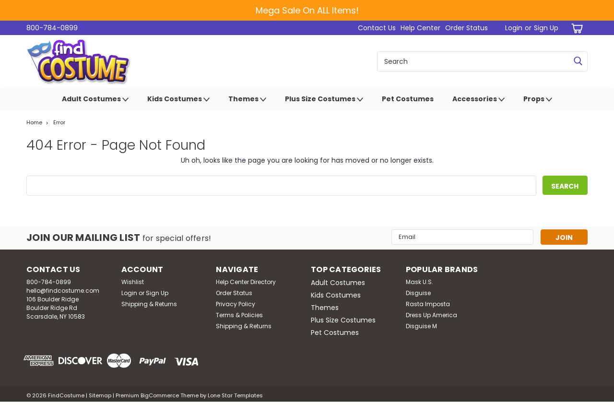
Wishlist (132, 282)
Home (34, 122)
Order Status (466, 28)
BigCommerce (160, 395)
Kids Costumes (178, 99)
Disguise (418, 293)
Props (537, 99)
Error (59, 122)
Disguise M (421, 326)
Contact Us (377, 28)
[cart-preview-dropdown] (575, 28)
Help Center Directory (246, 282)
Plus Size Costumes (324, 99)
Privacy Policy (235, 304)
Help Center (420, 28)
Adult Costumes (95, 99)
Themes (247, 99)
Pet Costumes (408, 99)
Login (513, 28)
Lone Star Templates (235, 395)
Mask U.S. (419, 282)
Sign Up (546, 28)
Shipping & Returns (149, 304)
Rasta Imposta (428, 304)
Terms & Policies (239, 315)
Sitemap (100, 395)
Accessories (478, 99)
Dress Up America (431, 315)
